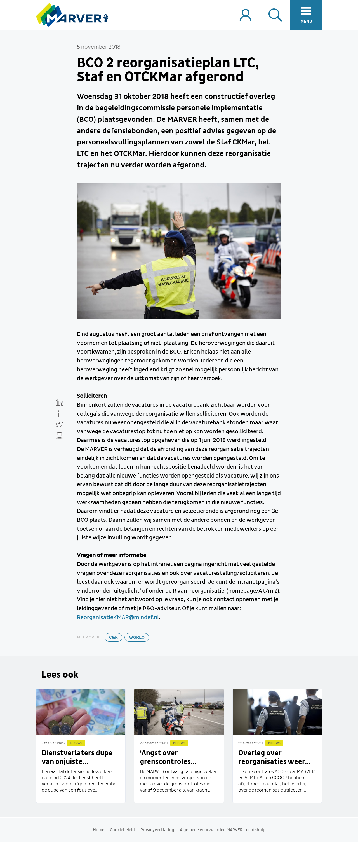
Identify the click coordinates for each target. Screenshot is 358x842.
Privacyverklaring (157, 830)
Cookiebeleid (122, 830)
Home (98, 830)
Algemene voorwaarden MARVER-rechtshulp (222, 830)
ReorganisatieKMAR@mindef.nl (118, 617)
